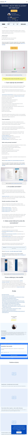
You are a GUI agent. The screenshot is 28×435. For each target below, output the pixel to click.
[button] (14, 23)
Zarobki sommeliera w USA (6, 211)
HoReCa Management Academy (6, 236)
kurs (9, 237)
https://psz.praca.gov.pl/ (5, 294)
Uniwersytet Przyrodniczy (5, 139)
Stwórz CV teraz (14, 10)
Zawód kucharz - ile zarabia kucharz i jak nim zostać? (9, 384)
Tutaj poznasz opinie (22, 78)
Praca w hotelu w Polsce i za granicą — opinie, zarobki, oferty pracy (12, 408)
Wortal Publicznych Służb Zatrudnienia (7, 94)
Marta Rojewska (3, 331)
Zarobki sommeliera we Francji (6, 207)
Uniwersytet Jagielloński (5, 135)
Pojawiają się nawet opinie (5, 196)
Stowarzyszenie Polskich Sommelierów (7, 231)
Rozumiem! (19, 432)
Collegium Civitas (4, 138)
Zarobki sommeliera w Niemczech (7, 210)
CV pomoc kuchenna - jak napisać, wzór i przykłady (9, 432)
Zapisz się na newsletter (14, 355)
